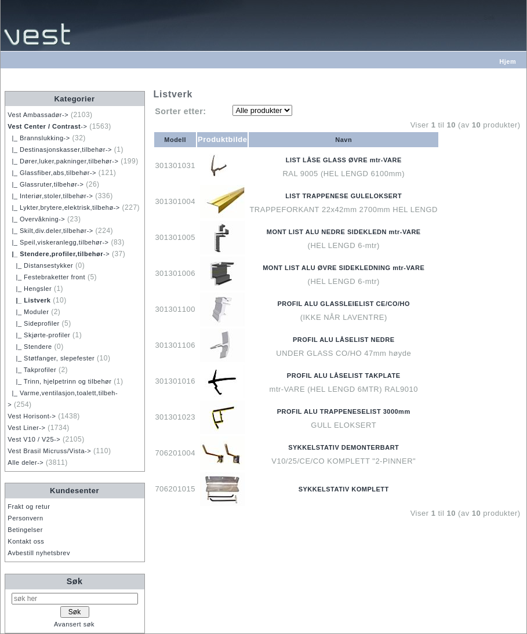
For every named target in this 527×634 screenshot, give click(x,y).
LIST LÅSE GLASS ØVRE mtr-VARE (344, 159)
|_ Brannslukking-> (39, 137)
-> (47, 126)
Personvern (25, 518)
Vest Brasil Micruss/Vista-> (49, 450)
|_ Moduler (28, 311)
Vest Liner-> (26, 427)
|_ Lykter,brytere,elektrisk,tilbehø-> (63, 207)
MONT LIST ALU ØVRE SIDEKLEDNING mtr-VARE (343, 267)
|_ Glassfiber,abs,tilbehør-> (52, 172)
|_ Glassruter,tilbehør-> (45, 184)
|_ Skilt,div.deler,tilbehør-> (50, 230)
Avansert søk (74, 624)
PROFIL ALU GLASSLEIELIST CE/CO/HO (343, 303)
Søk (75, 581)
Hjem (507, 61)
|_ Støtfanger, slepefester (51, 358)
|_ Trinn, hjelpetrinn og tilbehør (59, 381)
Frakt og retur (29, 506)
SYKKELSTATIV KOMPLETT (344, 489)
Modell (175, 139)
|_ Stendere (30, 346)
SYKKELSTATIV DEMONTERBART (343, 447)
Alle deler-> (25, 462)
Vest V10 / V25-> (34, 439)
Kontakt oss (26, 541)
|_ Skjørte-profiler (39, 334)
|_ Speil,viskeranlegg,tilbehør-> (58, 242)
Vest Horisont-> (32, 416)
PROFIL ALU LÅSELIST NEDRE (344, 339)
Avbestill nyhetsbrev (39, 552)
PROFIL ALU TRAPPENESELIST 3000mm (343, 411)
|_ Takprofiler (32, 369)
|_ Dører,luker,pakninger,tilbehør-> (63, 161)
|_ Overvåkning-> (36, 219)
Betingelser (25, 529)
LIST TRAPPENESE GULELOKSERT (343, 195)
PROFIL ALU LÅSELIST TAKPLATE (344, 375)
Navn (343, 139)
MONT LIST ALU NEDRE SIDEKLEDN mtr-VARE (344, 231)
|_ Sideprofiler (33, 323)
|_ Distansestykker (40, 265)
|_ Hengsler (30, 288)
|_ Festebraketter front (46, 277)
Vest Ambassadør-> (38, 114)
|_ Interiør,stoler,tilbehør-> (50, 195)
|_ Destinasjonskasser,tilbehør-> (60, 149)
